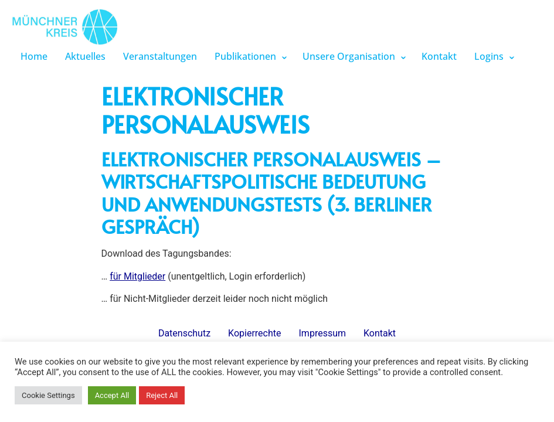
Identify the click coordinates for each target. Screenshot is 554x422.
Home (34, 56)
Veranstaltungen (160, 56)
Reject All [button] (162, 395)
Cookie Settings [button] (48, 395)
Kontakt (439, 56)
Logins (489, 56)
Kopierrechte (254, 333)
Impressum (322, 333)
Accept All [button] (112, 395)
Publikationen (245, 56)
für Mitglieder (137, 276)
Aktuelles (85, 56)
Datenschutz (184, 333)
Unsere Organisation (349, 56)
